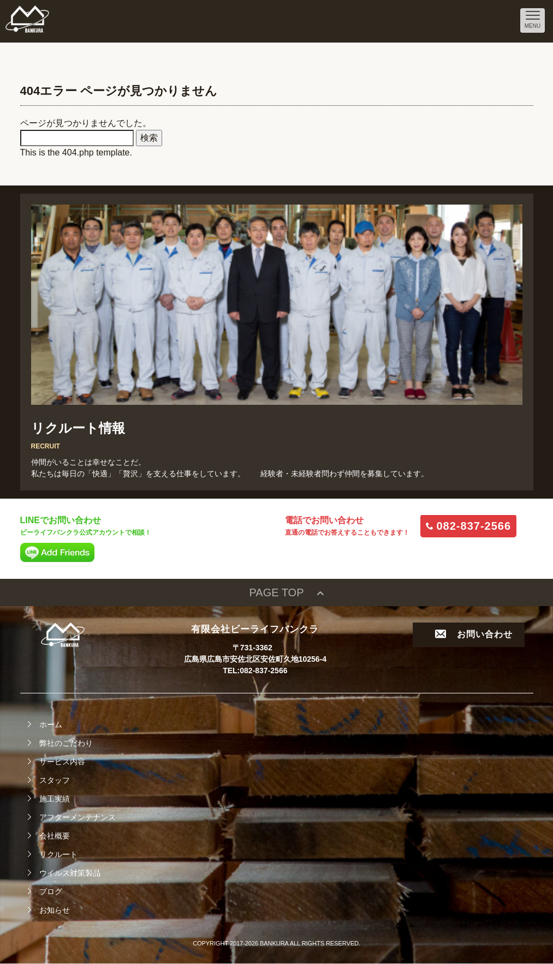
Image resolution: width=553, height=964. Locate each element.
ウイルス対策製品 (69, 873)
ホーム (50, 724)
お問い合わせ (474, 634)
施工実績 (54, 798)
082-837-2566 (474, 526)
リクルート (58, 854)
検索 (149, 137)
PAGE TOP (276, 592)
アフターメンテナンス (77, 817)
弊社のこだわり (66, 743)
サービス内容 (62, 761)
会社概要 (54, 835)
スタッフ (54, 780)
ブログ (50, 891)
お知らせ (54, 910)
